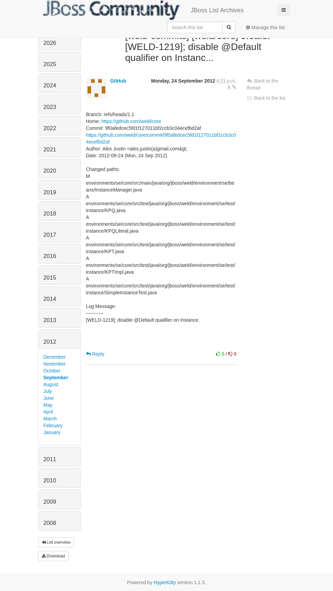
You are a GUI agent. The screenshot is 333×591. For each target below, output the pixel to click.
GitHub (118, 81)
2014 (50, 299)
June (49, 398)
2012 (50, 341)
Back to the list (266, 98)
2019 (50, 192)
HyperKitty (165, 582)
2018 (50, 213)
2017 (50, 235)
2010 (50, 480)
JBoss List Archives (143, 10)
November (55, 364)
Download (53, 556)
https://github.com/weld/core (131, 121)
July (48, 391)
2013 (50, 320)
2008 (50, 523)
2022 (50, 128)
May (48, 405)
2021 (50, 149)
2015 (50, 277)
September (56, 377)
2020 (50, 171)
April (48, 412)
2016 (50, 256)
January (52, 432)
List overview (56, 542)
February (53, 425)
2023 (50, 107)
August (51, 384)
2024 (50, 85)
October (52, 370)
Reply (95, 354)
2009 (50, 501)
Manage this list (265, 27)
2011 (50, 459)
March (50, 418)
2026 (50, 43)
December (55, 357)
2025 (50, 64)
